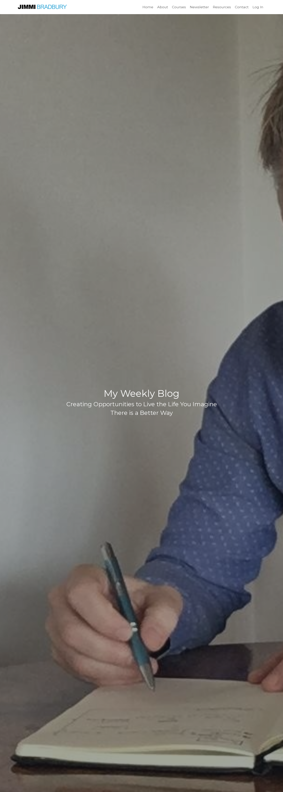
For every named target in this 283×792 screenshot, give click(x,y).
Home (147, 7)
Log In (258, 7)
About (161, 7)
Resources (221, 7)
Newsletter (199, 7)
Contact (242, 7)
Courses (178, 7)
